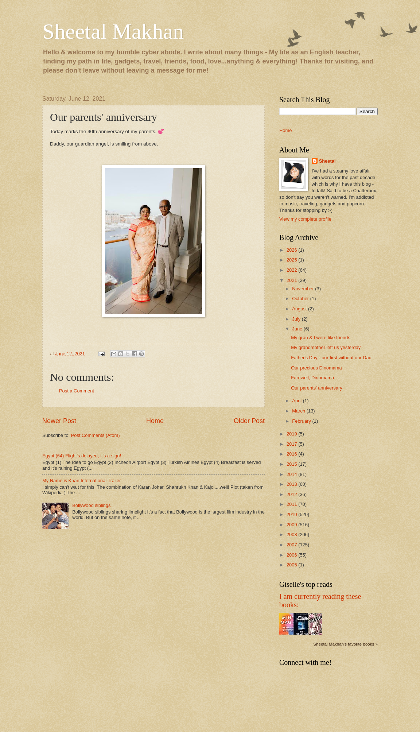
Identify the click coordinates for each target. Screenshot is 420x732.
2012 (292, 494)
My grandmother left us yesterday (326, 347)
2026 (292, 250)
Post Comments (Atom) (95, 435)
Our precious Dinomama (316, 368)
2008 (292, 534)
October (301, 298)
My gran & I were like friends (320, 337)
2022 (292, 270)
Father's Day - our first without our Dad (331, 357)
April (297, 400)
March (299, 411)
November (303, 288)
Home (155, 421)
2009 (292, 524)
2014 (292, 474)
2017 (292, 444)
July (297, 319)
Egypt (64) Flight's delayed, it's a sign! (81, 455)
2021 (292, 280)
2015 (292, 464)
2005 (292, 565)
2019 (292, 434)
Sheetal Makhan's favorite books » (345, 644)
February (302, 421)
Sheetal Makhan (113, 31)
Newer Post (59, 421)
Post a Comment (76, 391)
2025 (292, 260)
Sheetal (327, 161)
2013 (292, 484)
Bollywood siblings (91, 505)
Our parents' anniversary (316, 388)
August (300, 308)
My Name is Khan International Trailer (81, 480)
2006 (292, 555)
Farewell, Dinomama (312, 377)
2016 (292, 454)
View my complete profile (305, 219)
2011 (292, 504)
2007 (292, 544)
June (298, 329)
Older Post (249, 421)
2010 (292, 514)
